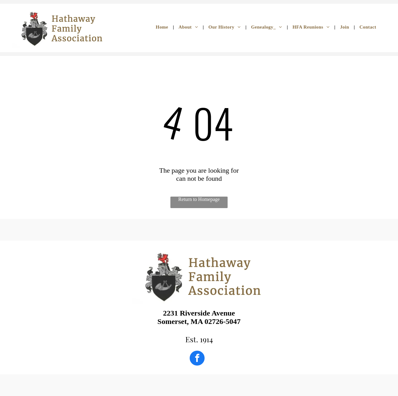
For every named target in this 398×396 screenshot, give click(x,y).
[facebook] (197, 359)
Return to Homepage (199, 199)
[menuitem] (162, 27)
